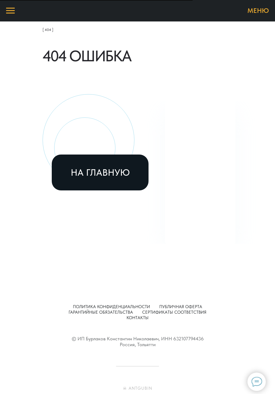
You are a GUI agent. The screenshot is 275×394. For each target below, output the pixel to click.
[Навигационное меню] (10, 11)
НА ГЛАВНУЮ (100, 172)
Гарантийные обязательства (101, 312)
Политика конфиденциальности (111, 306)
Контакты (137, 317)
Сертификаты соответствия (174, 312)
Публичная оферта (180, 306)
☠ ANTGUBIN (137, 388)
